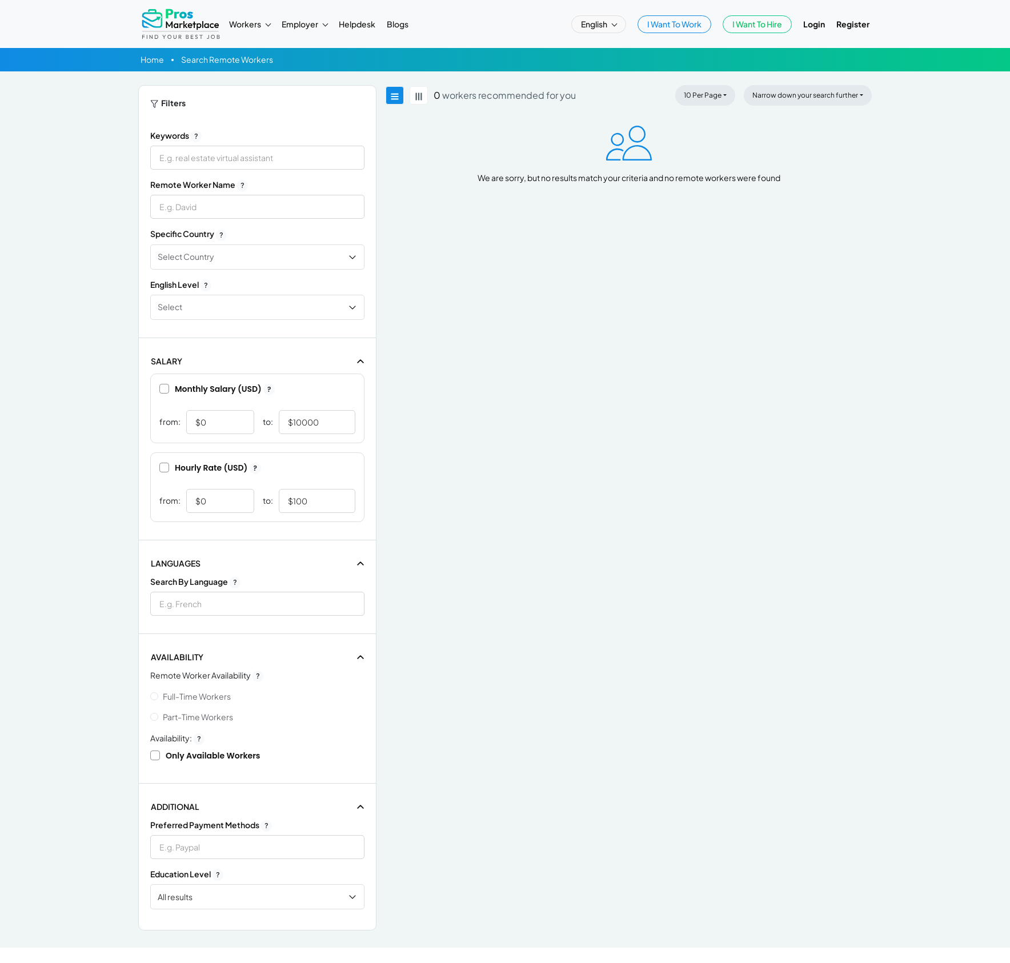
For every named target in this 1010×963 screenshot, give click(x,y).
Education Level (186, 874)
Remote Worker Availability (206, 675)
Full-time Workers (197, 696)
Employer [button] (300, 24)
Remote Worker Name (199, 185)
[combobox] (257, 604)
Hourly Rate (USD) (210, 468)
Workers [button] (245, 24)
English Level (180, 285)
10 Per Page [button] (703, 95)
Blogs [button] (397, 24)
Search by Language (195, 582)
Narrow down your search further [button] (805, 95)
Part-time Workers (198, 717)
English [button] (594, 24)
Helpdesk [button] (357, 24)
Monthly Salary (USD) (217, 389)
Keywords (176, 136)
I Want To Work (674, 24)
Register (852, 24)
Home (152, 59)
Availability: (177, 738)
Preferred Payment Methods (211, 825)
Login (814, 24)
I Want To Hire (757, 24)
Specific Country (188, 234)
